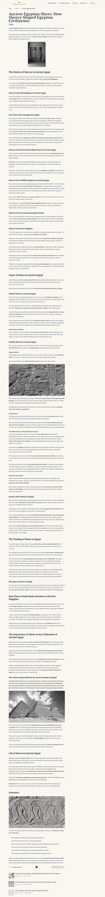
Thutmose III (27, 266)
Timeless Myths (17, 867)
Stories (75, 3)
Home (10, 8)
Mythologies (52, 3)
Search (92, 3)
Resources (84, 3)
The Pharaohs (13, 585)
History (11, 24)
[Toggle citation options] (36, 867)
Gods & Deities (64, 3)
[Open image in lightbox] (37, 54)
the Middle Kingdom (31, 184)
